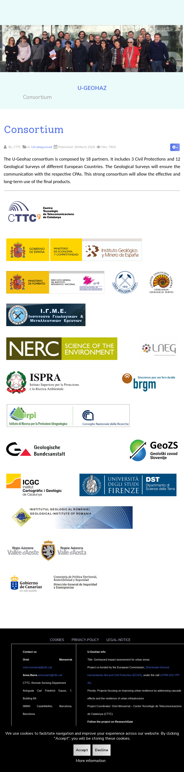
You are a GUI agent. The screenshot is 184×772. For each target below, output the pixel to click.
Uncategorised (41, 147)
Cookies (57, 639)
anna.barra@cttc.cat (50, 675)
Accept (82, 750)
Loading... (167, 28)
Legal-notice (119, 639)
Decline (101, 750)
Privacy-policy (85, 639)
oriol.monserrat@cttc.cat (37, 667)
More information (91, 760)
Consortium (33, 129)
